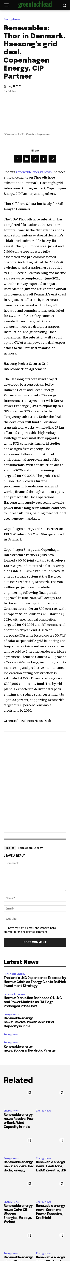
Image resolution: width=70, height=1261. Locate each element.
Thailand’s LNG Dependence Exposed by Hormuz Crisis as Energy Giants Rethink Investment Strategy (35, 982)
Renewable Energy (30, 848)
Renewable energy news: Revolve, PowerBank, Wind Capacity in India (29, 1022)
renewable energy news (34, 172)
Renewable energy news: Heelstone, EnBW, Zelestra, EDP (51, 1166)
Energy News (13, 19)
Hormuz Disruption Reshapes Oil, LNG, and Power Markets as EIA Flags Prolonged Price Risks (33, 1002)
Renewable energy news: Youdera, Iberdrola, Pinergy (19, 1166)
